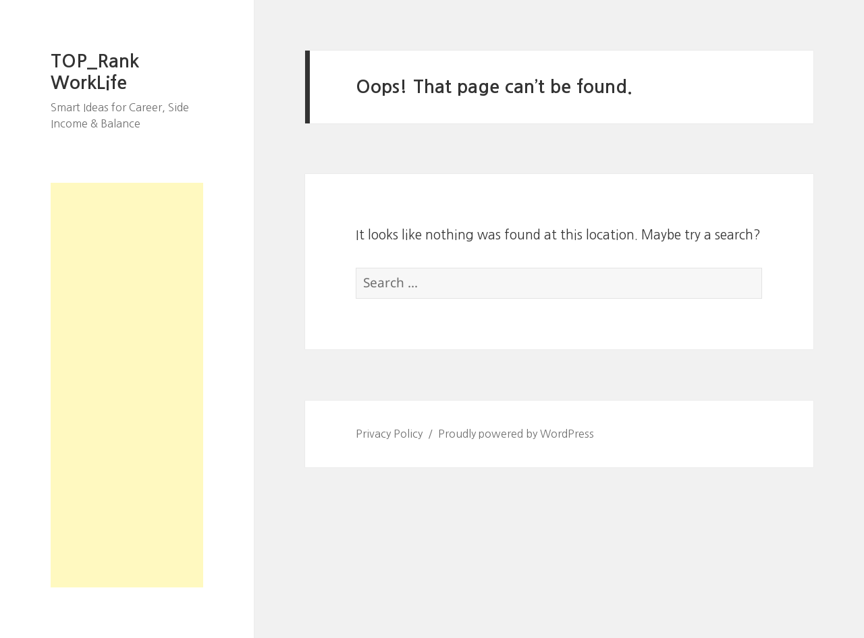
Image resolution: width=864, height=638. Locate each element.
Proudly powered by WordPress (516, 433)
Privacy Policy (389, 433)
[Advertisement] (127, 385)
